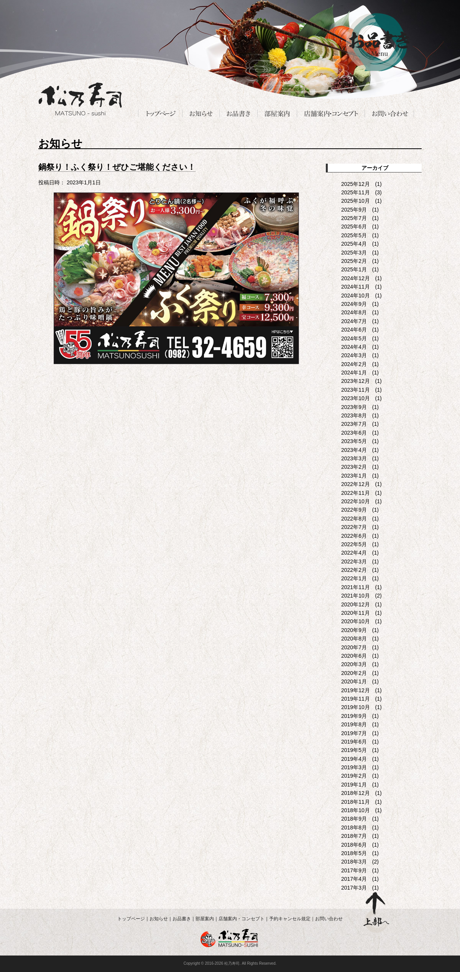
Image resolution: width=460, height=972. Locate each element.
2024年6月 (354, 330)
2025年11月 (355, 192)
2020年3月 (354, 664)
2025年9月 (354, 210)
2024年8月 (354, 312)
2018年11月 (355, 802)
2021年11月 (355, 587)
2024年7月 (354, 321)
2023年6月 (354, 433)
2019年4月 (354, 759)
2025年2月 (354, 261)
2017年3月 (354, 888)
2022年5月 (354, 544)
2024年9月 (354, 304)
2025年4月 (354, 244)
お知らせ (159, 918)
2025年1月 (354, 269)
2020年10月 (355, 621)
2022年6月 (354, 536)
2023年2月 (354, 467)
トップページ (131, 918)
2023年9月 (354, 407)
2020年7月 (354, 647)
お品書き (181, 918)
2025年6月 (354, 226)
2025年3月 (354, 253)
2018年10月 (355, 810)
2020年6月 (354, 656)
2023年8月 (354, 415)
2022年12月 (355, 484)
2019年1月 (354, 785)
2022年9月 (354, 510)
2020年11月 (355, 613)
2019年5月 (354, 750)
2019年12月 (355, 690)
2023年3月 (354, 458)
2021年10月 (355, 596)
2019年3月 (354, 767)
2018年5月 (354, 853)
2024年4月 (354, 347)
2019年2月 (354, 776)
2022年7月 (354, 527)
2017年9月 (354, 870)
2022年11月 (355, 493)
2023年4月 (354, 450)
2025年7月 (354, 218)
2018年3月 (354, 862)
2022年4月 (354, 553)
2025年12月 (355, 184)
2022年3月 (354, 561)
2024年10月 (355, 295)
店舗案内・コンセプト (241, 918)
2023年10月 (355, 398)
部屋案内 (205, 918)
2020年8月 (354, 638)
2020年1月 (354, 681)
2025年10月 (355, 201)
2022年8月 (354, 519)
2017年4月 (354, 879)
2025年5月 (354, 235)
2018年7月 (354, 836)
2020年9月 (354, 630)
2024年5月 (354, 338)
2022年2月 (354, 570)
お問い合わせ (329, 918)
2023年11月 (355, 390)
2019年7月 (354, 733)
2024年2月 (354, 364)
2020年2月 (354, 673)
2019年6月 (354, 742)
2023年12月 (355, 381)
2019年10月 (355, 707)
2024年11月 (355, 287)
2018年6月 (354, 845)
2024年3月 (354, 355)
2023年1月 (354, 476)
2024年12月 (355, 278)
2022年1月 (354, 578)
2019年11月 (355, 699)
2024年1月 (354, 372)
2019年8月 (354, 724)
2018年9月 (354, 819)
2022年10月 (355, 501)
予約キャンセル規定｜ (292, 918)
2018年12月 (355, 793)
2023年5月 (354, 441)
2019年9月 (354, 716)
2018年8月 (354, 827)
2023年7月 (354, 424)
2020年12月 (355, 604)
